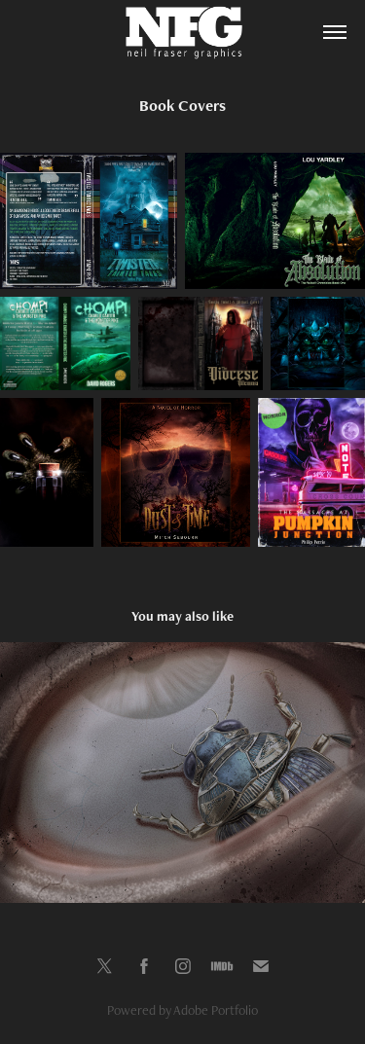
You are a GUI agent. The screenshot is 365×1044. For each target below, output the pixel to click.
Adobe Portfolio (215, 1010)
